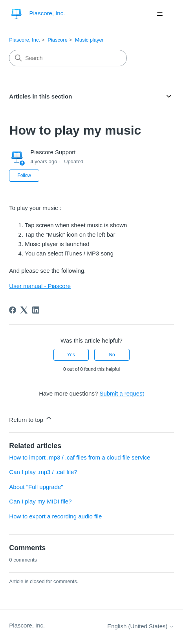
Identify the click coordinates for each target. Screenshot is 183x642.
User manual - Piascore (40, 286)
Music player (89, 40)
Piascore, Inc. (24, 40)
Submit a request (121, 393)
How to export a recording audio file (55, 516)
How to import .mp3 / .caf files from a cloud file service (79, 457)
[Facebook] (12, 310)
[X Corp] (23, 310)
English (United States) (140, 626)
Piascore (58, 40)
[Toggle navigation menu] (160, 14)
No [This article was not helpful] (112, 354)
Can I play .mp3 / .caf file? (43, 472)
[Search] (67, 58)
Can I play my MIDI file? (40, 501)
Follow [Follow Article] (24, 175)
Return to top (31, 418)
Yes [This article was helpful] (71, 354)
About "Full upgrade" (36, 486)
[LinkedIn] (35, 310)
